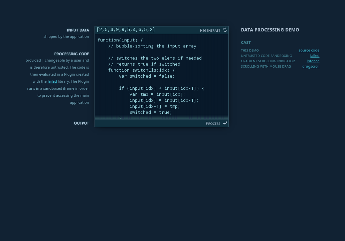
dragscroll (310, 66)
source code (309, 50)
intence (313, 60)
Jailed (52, 81)
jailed (315, 55)
